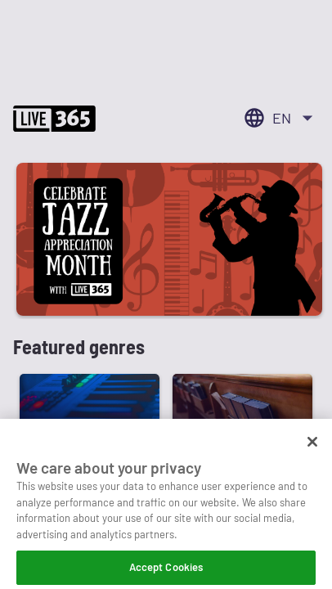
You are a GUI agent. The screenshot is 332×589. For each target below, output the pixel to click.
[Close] (312, 449)
